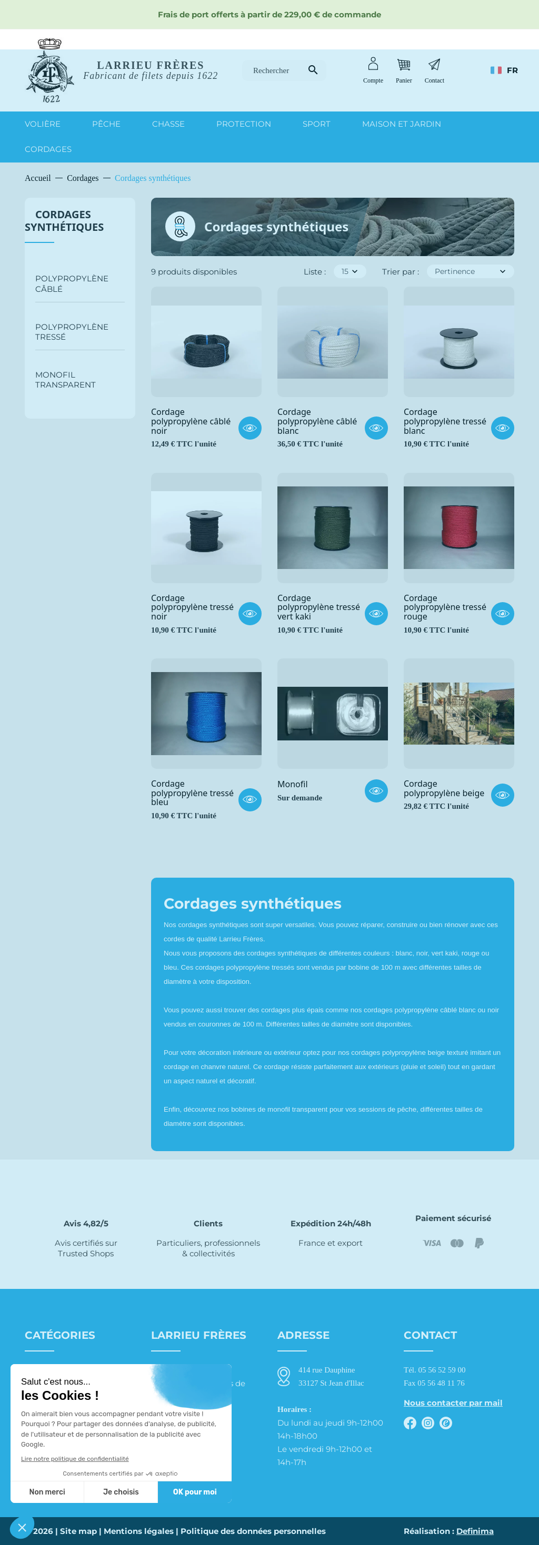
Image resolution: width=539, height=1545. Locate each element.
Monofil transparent (65, 380)
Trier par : (400, 272)
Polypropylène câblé (71, 283)
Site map (78, 1531)
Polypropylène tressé (71, 332)
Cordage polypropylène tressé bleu (192, 793)
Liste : (315, 272)
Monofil (292, 784)
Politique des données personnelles (253, 1531)
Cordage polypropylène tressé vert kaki (318, 608)
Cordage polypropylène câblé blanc (317, 421)
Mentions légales (139, 1531)
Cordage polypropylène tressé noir (192, 608)
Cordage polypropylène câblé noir (191, 421)
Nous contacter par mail (453, 1403)
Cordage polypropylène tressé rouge (445, 608)
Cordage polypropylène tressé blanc (445, 421)
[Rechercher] (284, 71)
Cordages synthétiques (64, 220)
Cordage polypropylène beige (444, 788)
